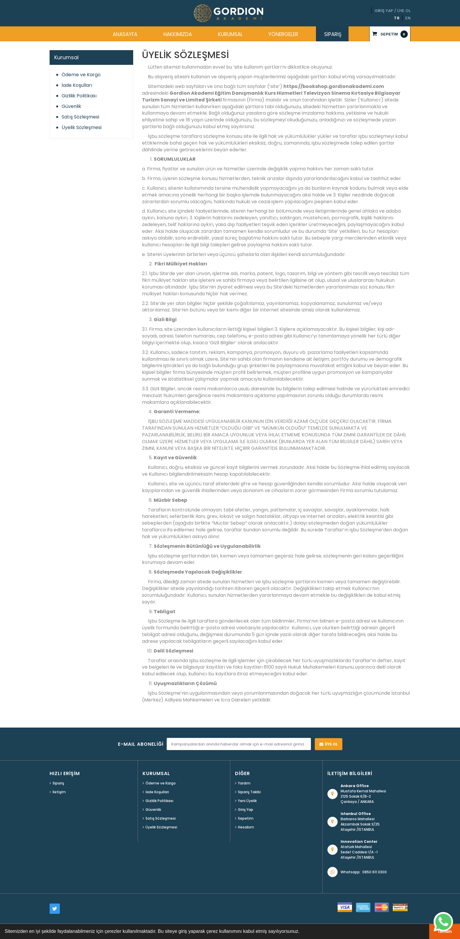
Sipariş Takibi (249, 791)
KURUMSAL (230, 34)
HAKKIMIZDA (177, 34)
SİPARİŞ (332, 34)
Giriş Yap (245, 809)
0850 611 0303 (374, 871)
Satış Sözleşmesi (80, 116)
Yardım (244, 783)
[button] (301, 932)
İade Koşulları (77, 85)
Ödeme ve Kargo (81, 74)
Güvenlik (71, 106)
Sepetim (245, 818)
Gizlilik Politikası (79, 95)
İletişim (59, 791)
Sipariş (58, 783)
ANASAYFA (125, 34)
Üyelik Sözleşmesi (82, 127)
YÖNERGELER (283, 34)
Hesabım (246, 827)
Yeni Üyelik (247, 800)
